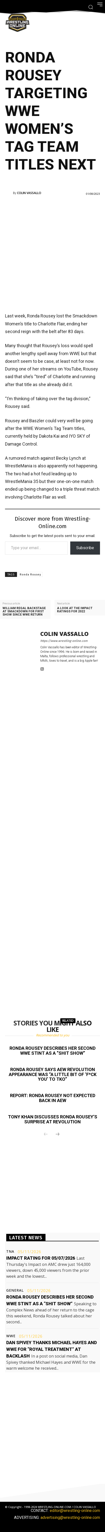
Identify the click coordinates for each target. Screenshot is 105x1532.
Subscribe (85, 547)
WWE (11, 1336)
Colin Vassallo (29, 193)
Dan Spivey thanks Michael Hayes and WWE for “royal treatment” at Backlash (51, 1349)
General (15, 1290)
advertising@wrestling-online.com (70, 1517)
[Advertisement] (52, 253)
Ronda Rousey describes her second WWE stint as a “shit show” (53, 1051)
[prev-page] (46, 1134)
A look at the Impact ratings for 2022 (74, 610)
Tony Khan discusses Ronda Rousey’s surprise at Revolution (52, 1119)
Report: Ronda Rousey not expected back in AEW (52, 1098)
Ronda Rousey (30, 574)
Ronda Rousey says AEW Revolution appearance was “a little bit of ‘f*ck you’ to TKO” (52, 1074)
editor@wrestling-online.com (75, 1510)
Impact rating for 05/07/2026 (40, 1258)
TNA (10, 1251)
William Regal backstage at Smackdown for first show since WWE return (24, 611)
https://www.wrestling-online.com (64, 641)
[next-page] (57, 1134)
